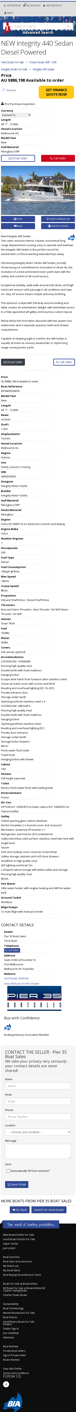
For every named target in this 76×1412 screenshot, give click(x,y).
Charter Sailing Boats (15, 1290)
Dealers (7, 1324)
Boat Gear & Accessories (17, 1261)
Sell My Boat (12, 5)
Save (8, 1164)
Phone (9, 1110)
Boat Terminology (13, 1308)
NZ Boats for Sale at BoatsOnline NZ (24, 1288)
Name (8, 1079)
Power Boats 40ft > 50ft (43, 62)
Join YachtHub (11, 1333)
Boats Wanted (11, 1359)
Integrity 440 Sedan (43, 69)
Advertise (8, 1337)
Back (18, 226)
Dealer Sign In (11, 1328)
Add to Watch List (58, 219)
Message (10, 1140)
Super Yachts (10, 1243)
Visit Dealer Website (16, 978)
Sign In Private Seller (14, 1355)
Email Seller (18, 158)
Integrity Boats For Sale (14, 69)
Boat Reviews (10, 1346)
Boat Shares (10, 1317)
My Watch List (11, 1265)
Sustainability (10, 1303)
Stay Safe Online (12, 1368)
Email (8, 1094)
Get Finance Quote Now (56, 92)
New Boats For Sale (12, 62)
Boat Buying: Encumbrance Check (22, 1274)
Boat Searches (11, 1257)
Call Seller (58, 158)
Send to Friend (58, 226)
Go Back (19, 1210)
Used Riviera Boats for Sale (18, 1321)
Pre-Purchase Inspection (18, 104)
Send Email (17, 1184)
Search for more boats (49, 1210)
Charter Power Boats (15, 1295)
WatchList (52, 5)
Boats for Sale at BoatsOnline (20, 1283)
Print (18, 219)
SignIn (5, 12)
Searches (32, 5)
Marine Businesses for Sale (19, 1312)
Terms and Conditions (16, 1373)
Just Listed (9, 1248)
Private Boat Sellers (14, 1350)
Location (10, 1125)
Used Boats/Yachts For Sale (19, 1239)
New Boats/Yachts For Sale (18, 1234)
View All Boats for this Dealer (21, 983)
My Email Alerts (11, 1270)
